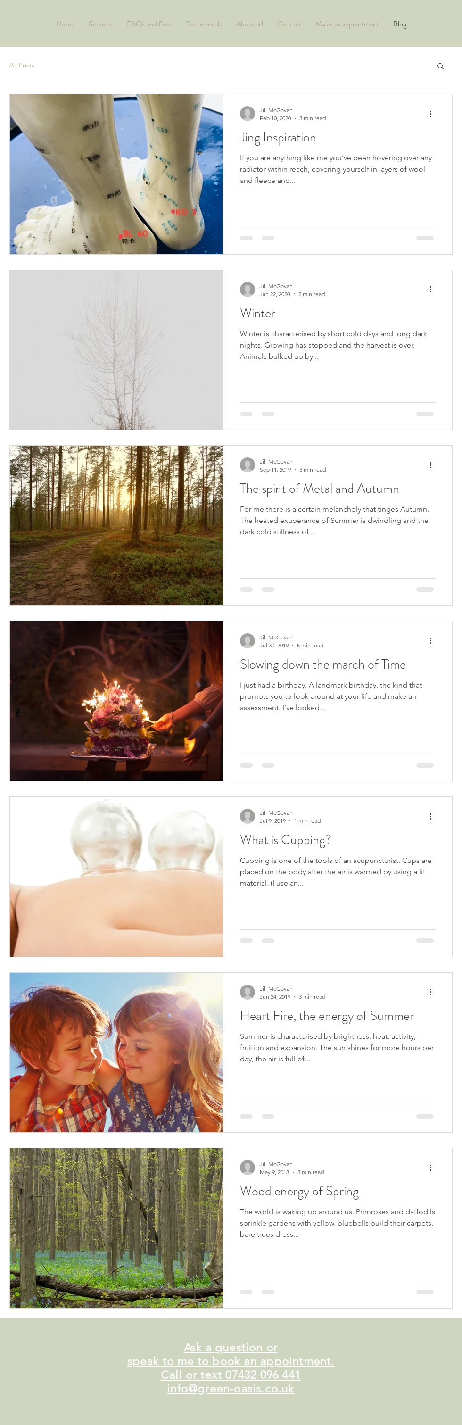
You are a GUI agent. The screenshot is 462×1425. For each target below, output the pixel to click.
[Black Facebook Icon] (17, 712)
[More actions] (433, 113)
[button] (440, 67)
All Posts (21, 65)
